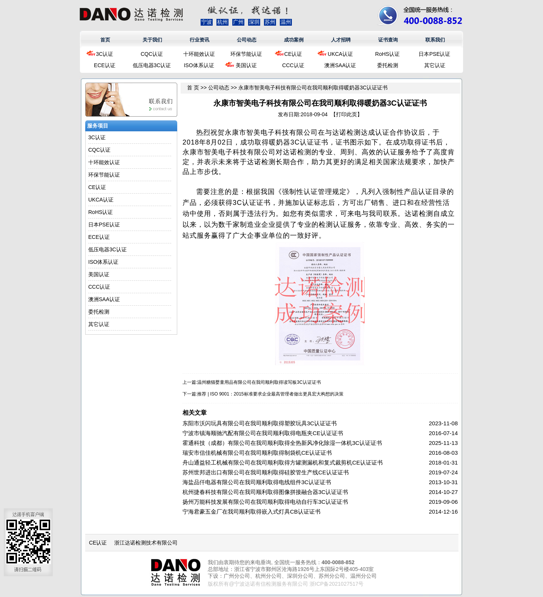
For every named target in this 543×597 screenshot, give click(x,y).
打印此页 (346, 114)
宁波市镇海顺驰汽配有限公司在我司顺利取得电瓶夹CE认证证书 (263, 433)
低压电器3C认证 (152, 65)
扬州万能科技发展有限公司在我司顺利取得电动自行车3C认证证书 (265, 502)
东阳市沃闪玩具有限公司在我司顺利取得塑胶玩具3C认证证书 (260, 423)
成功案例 (294, 40)
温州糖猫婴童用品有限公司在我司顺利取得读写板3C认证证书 (259, 382)
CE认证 (293, 54)
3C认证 (105, 54)
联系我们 (435, 40)
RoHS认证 (387, 54)
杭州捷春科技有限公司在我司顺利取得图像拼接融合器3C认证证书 (265, 492)
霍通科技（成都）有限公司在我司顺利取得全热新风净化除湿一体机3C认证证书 (282, 443)
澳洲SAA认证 (340, 65)
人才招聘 (341, 40)
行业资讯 (199, 40)
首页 (105, 40)
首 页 (193, 88)
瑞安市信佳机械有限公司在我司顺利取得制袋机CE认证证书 (257, 452)
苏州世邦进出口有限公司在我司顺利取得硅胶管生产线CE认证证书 (266, 472)
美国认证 (246, 65)
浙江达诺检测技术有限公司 (146, 543)
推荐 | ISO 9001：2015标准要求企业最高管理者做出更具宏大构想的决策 (270, 394)
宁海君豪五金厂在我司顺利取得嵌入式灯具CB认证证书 (252, 511)
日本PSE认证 (434, 54)
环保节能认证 (246, 54)
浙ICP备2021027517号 (337, 584)
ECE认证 (104, 65)
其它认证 (434, 65)
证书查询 (388, 40)
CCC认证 (293, 65)
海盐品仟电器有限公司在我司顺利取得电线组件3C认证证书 (257, 482)
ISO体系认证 (199, 65)
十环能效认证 (199, 54)
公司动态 (246, 40)
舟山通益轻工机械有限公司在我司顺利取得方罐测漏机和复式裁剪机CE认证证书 (283, 462)
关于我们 (152, 40)
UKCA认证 (340, 54)
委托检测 (387, 65)
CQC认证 (152, 54)
